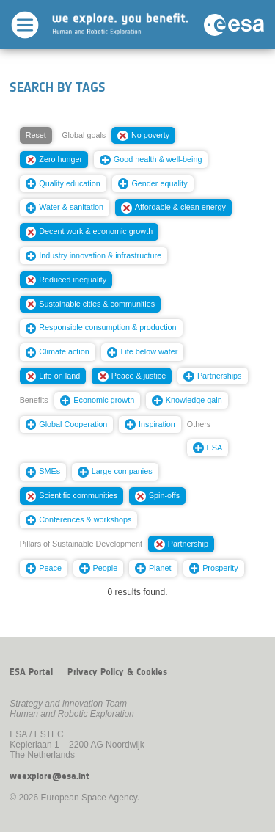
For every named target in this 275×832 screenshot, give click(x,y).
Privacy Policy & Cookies (117, 672)
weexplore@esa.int (49, 776)
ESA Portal (31, 672)
